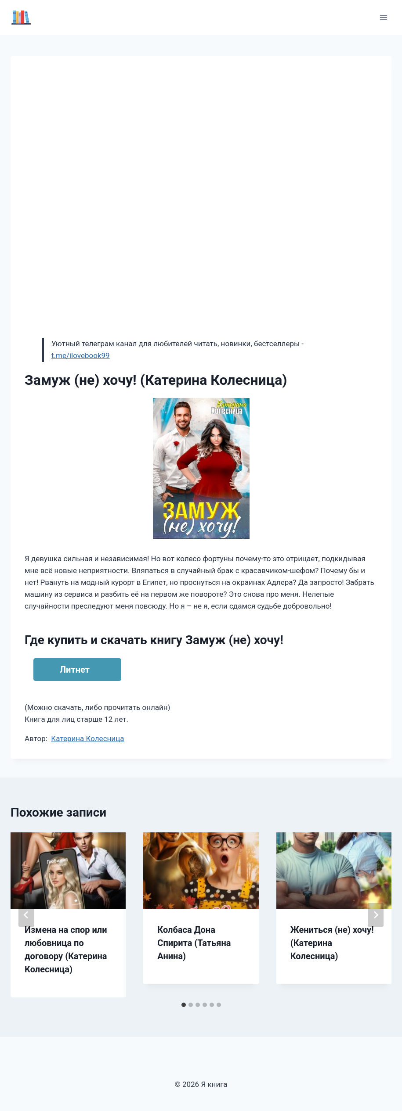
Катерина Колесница (87, 738)
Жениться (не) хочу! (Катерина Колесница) (332, 943)
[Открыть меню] (383, 17)
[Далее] (376, 915)
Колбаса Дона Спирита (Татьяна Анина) (194, 943)
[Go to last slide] (26, 915)
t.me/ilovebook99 (80, 355)
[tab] (183, 1005)
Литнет (75, 669)
